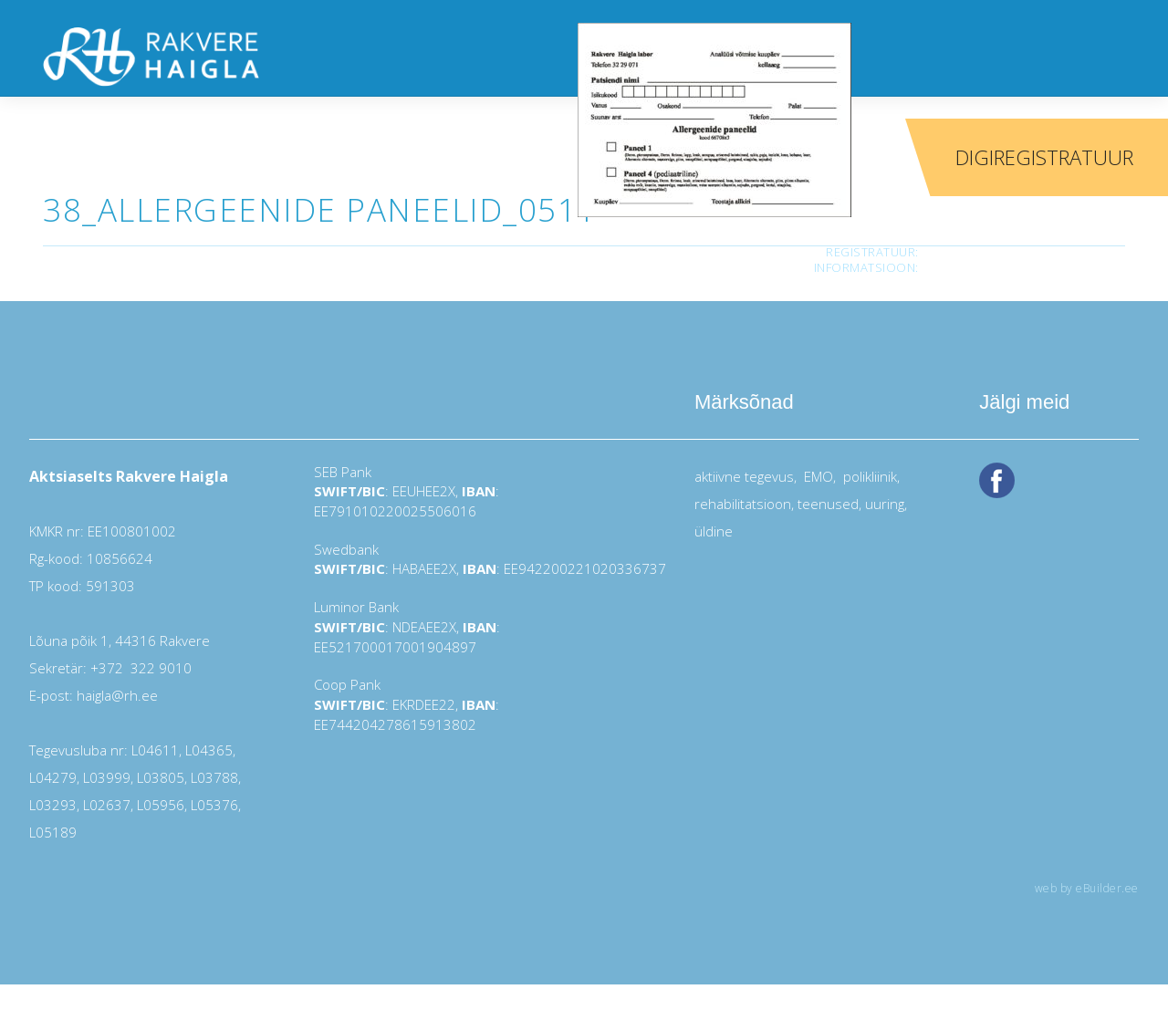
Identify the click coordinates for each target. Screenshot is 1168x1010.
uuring (884, 504)
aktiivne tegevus (744, 476)
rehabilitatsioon (742, 504)
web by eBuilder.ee (1087, 888)
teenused (826, 504)
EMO (816, 476)
